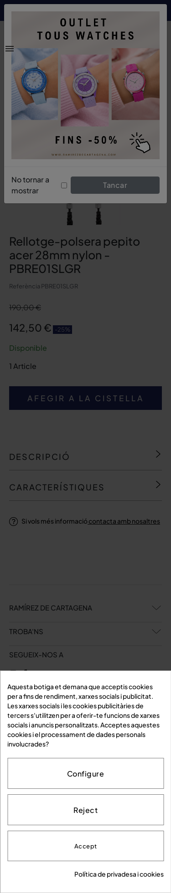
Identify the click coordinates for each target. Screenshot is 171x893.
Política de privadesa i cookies (119, 874)
